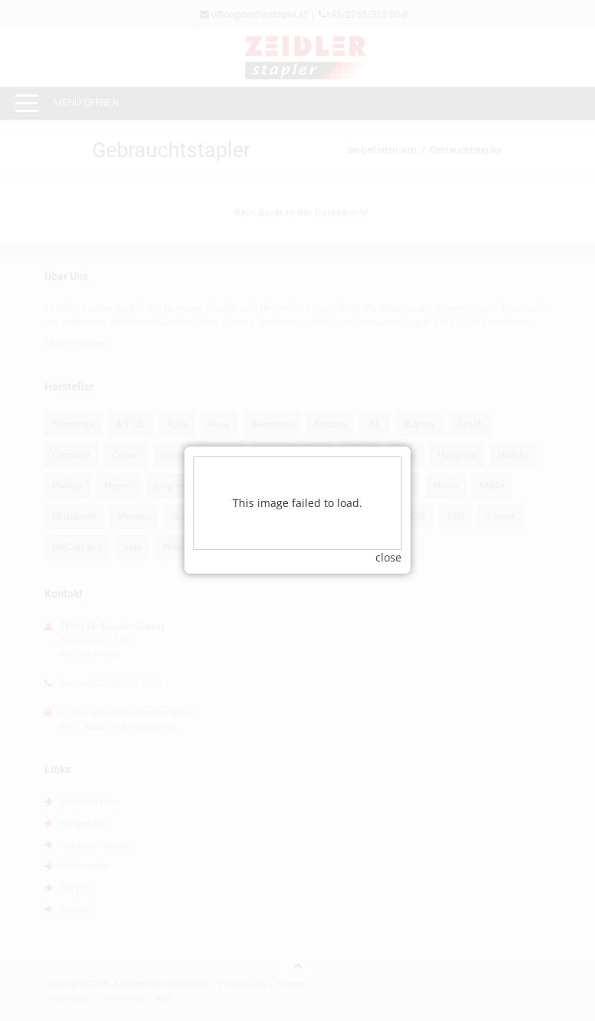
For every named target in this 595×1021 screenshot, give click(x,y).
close (388, 544)
